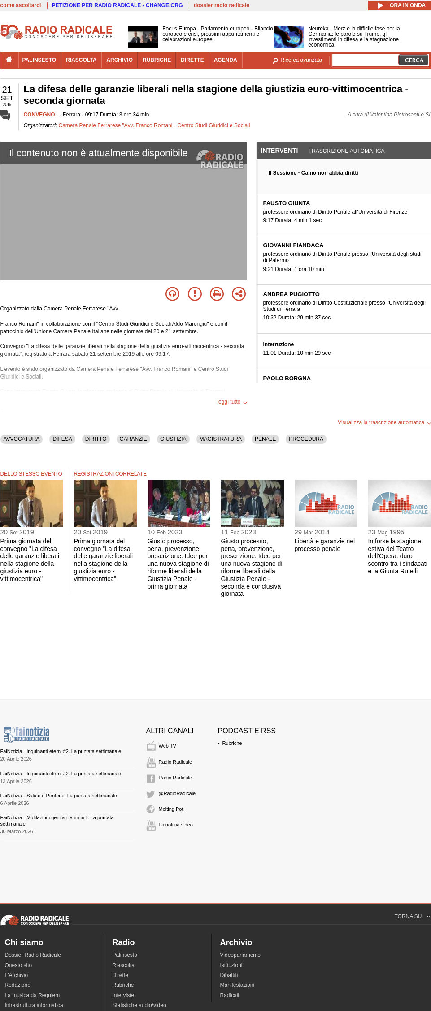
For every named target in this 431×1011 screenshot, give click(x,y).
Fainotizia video (176, 824)
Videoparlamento (240, 955)
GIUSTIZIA (173, 439)
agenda (225, 60)
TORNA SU (408, 916)
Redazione (17, 985)
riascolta (81, 60)
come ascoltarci (20, 5)
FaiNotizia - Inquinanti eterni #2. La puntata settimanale (61, 751)
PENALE (265, 439)
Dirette (120, 975)
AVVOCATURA (22, 439)
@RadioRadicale (177, 793)
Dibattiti (229, 975)
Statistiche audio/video (139, 1005)
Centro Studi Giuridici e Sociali (213, 125)
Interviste (124, 995)
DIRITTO (96, 439)
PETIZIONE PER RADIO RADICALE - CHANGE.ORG (117, 5)
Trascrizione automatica (347, 151)
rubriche (157, 60)
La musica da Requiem (32, 995)
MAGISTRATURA (221, 439)
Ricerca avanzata (301, 60)
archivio (119, 60)
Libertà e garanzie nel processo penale (325, 545)
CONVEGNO (39, 115)
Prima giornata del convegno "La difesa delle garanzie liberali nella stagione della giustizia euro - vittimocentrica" (30, 560)
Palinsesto (125, 955)
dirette (192, 60)
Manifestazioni (237, 985)
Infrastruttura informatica (34, 1005)
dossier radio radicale (221, 5)
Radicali (229, 995)
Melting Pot (171, 809)
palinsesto (39, 60)
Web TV (167, 746)
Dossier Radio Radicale (33, 955)
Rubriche (232, 743)
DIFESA (62, 439)
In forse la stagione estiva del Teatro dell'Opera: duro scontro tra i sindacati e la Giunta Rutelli (397, 556)
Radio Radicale (175, 762)
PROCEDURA (306, 439)
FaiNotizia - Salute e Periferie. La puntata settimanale (58, 795)
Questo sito (18, 965)
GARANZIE (133, 439)
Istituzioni (231, 965)
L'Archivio (16, 975)
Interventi (279, 150)
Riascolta (124, 965)
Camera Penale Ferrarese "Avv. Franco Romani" (116, 125)
